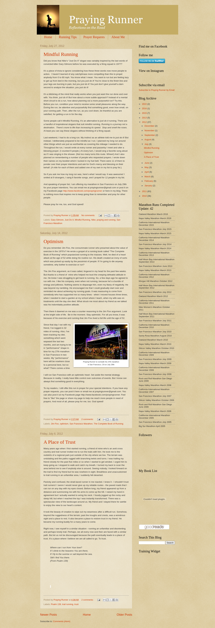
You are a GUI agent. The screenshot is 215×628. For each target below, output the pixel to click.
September (149, 135)
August (148, 139)
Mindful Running (61, 54)
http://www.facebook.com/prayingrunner (82, 191)
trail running (67, 604)
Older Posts (124, 614)
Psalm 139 (56, 604)
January (148, 185)
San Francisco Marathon (81, 423)
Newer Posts (48, 614)
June (147, 163)
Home (48, 37)
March (147, 176)
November (149, 130)
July (146, 144)
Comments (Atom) (61, 621)
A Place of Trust (59, 442)
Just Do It (69, 220)
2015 (144, 113)
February (149, 181)
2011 (144, 191)
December (149, 126)
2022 (144, 104)
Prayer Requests (94, 37)
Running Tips (68, 37)
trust (76, 604)
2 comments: (87, 419)
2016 (144, 108)
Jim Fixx (55, 423)
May (146, 167)
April (146, 172)
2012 (144, 122)
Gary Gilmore (57, 220)
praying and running (106, 220)
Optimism (53, 241)
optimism (64, 423)
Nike (93, 220)
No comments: (88, 215)
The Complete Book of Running (108, 423)
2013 (144, 117)
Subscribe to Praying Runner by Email (157, 90)
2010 (144, 196)
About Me (118, 37)
